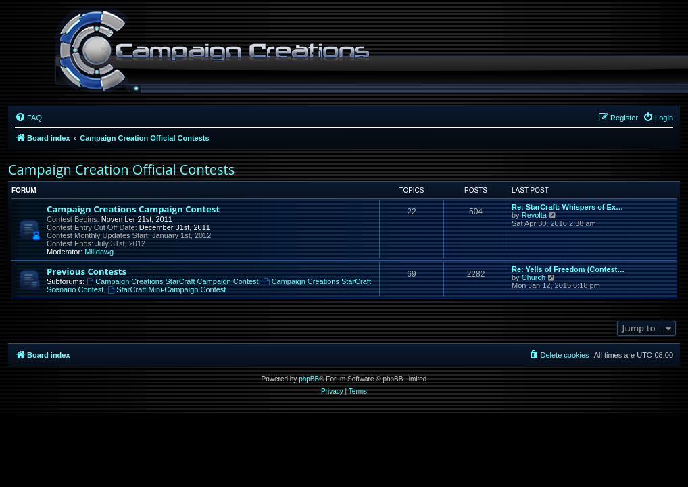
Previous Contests (86, 271)
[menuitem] (28, 118)
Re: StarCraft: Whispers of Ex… (567, 207)
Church (533, 277)
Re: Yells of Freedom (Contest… (568, 269)
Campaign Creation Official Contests (121, 169)
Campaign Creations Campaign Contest (133, 209)
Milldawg (99, 252)
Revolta (534, 215)
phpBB (309, 379)
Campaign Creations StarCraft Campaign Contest (172, 281)
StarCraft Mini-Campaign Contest (167, 289)
